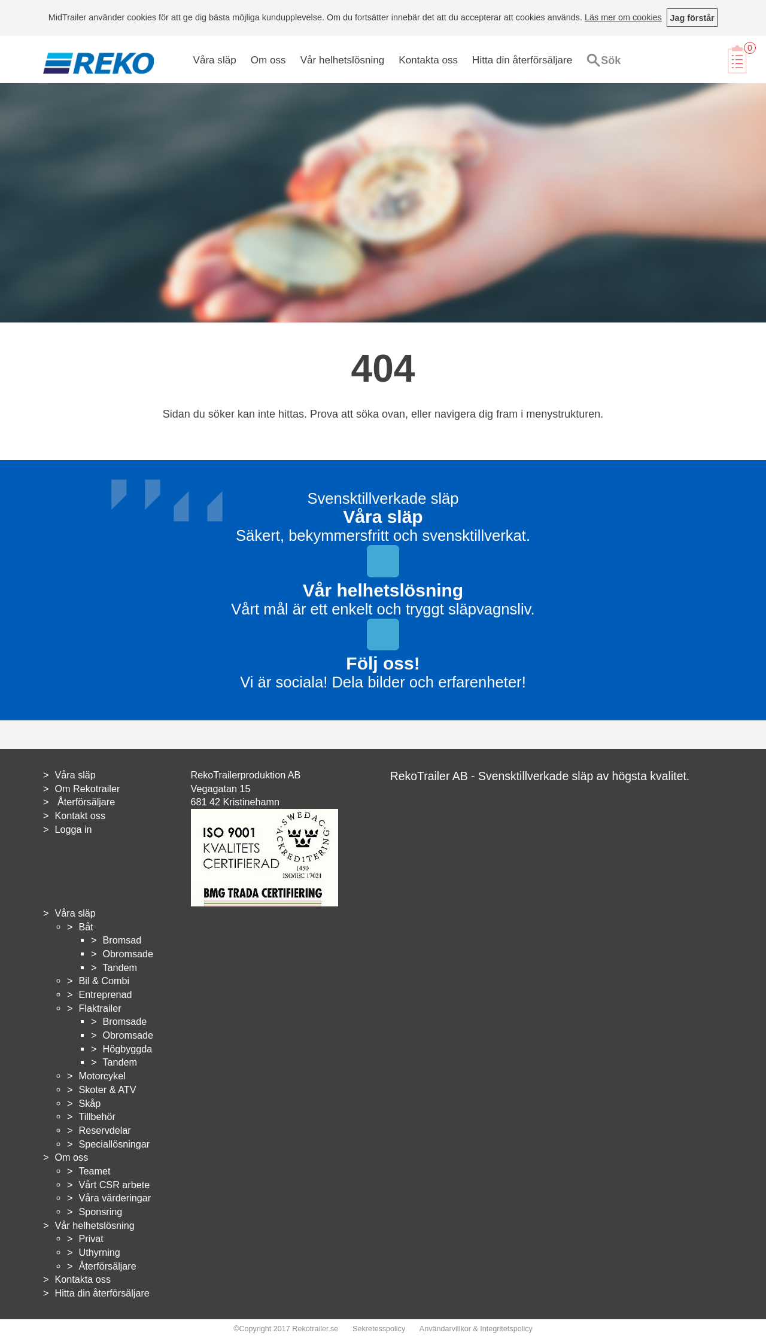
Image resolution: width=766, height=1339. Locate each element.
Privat (90, 1238)
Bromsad (121, 940)
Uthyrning (99, 1252)
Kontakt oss (79, 815)
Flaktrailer (99, 1008)
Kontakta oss (428, 60)
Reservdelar (104, 1130)
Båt (85, 926)
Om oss (268, 60)
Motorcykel (101, 1075)
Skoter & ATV (107, 1089)
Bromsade (124, 1021)
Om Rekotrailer (87, 788)
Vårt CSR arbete (114, 1184)
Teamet (94, 1170)
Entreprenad (105, 994)
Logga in (73, 829)
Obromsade (127, 953)
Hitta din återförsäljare (522, 60)
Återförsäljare (84, 801)
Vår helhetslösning (342, 60)
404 (383, 368)
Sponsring (100, 1211)
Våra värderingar (114, 1197)
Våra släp (214, 60)
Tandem (119, 967)
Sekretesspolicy (378, 1329)
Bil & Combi (103, 980)
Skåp (89, 1103)
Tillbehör (96, 1116)
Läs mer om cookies (623, 18)
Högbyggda (127, 1048)
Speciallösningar (114, 1144)
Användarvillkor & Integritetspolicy (476, 1329)
